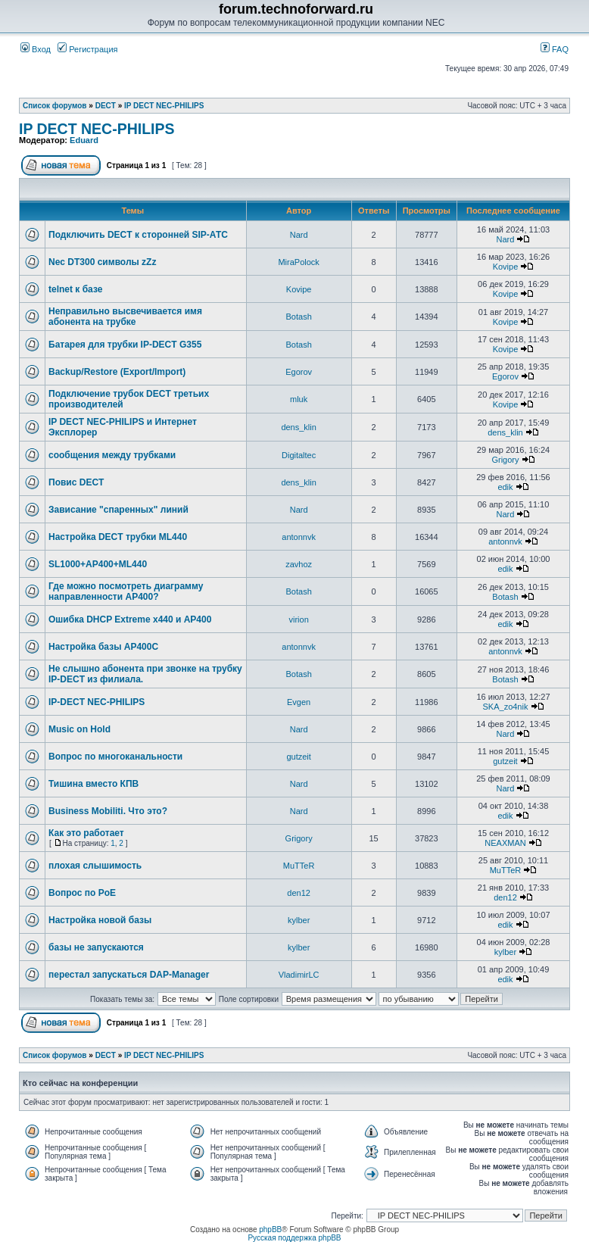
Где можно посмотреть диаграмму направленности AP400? (125, 591)
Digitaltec (299, 455)
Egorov (298, 371)
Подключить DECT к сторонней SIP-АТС (138, 234)
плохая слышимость (95, 865)
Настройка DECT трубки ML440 (117, 537)
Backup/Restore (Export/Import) (116, 372)
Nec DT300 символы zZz (102, 262)
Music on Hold (79, 729)
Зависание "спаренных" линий (118, 509)
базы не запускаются (96, 947)
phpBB (270, 1229)
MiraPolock (298, 262)
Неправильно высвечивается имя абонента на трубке (125, 316)
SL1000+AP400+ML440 (97, 564)
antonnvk (299, 536)
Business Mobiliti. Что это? (107, 811)
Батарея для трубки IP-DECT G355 (124, 344)
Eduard (84, 140)
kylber (299, 920)
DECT (105, 105)
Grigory (505, 459)
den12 (298, 892)
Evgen (298, 702)
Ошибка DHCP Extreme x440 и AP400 (129, 619)
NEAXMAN (505, 842)
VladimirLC (299, 974)
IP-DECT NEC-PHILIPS (96, 702)
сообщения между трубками (112, 455)
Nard (299, 234)
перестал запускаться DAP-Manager (128, 974)
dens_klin (298, 427)
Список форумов (55, 105)
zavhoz (298, 564)
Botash (299, 316)
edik (505, 486)
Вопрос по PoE (82, 893)
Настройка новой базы (99, 920)
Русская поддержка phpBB (294, 1238)
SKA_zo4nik (505, 706)
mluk (298, 399)
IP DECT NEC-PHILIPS (164, 105)
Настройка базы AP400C (103, 646)
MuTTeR (299, 865)
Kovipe (506, 266)
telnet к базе (75, 289)
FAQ (555, 49)
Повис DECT (76, 482)
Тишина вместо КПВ (93, 784)
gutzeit (298, 756)
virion (298, 619)
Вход (35, 49)
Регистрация (87, 49)
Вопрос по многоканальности (115, 756)
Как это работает (86, 833)
